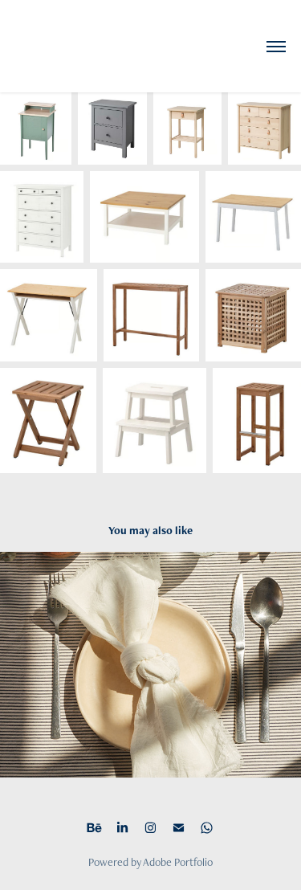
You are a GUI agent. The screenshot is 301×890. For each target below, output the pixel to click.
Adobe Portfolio (178, 862)
